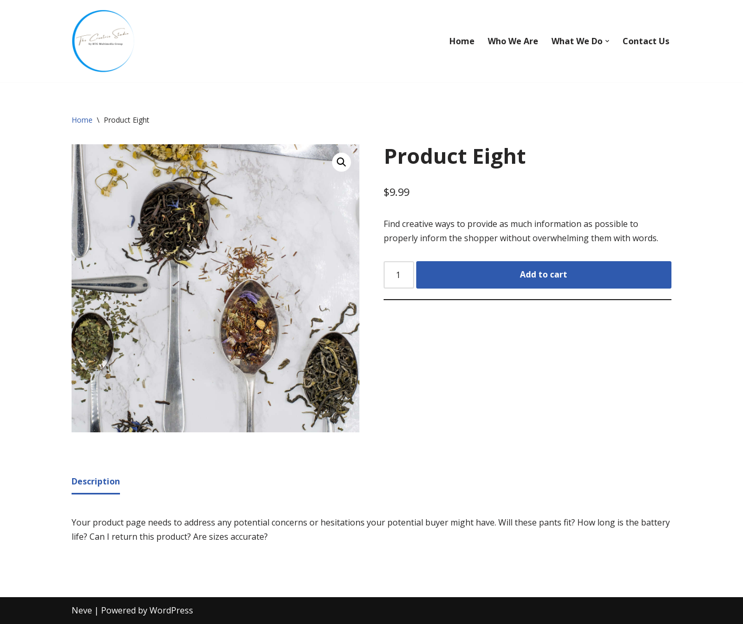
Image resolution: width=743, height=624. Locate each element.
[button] (607, 41)
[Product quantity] (399, 275)
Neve (82, 610)
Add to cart (543, 274)
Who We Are (513, 41)
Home (462, 41)
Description (96, 481)
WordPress (171, 610)
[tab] (96, 482)
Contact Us (645, 41)
